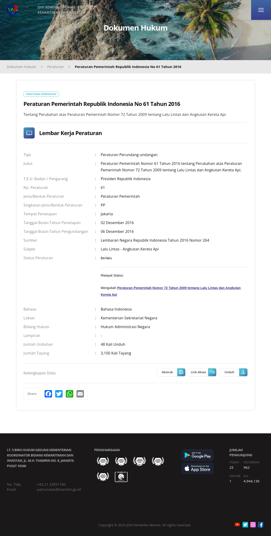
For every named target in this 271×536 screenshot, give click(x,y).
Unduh (236, 372)
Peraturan (55, 66)
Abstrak (173, 372)
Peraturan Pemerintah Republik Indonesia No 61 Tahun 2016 (128, 66)
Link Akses (203, 372)
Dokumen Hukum (21, 66)
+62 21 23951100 (51, 484)
